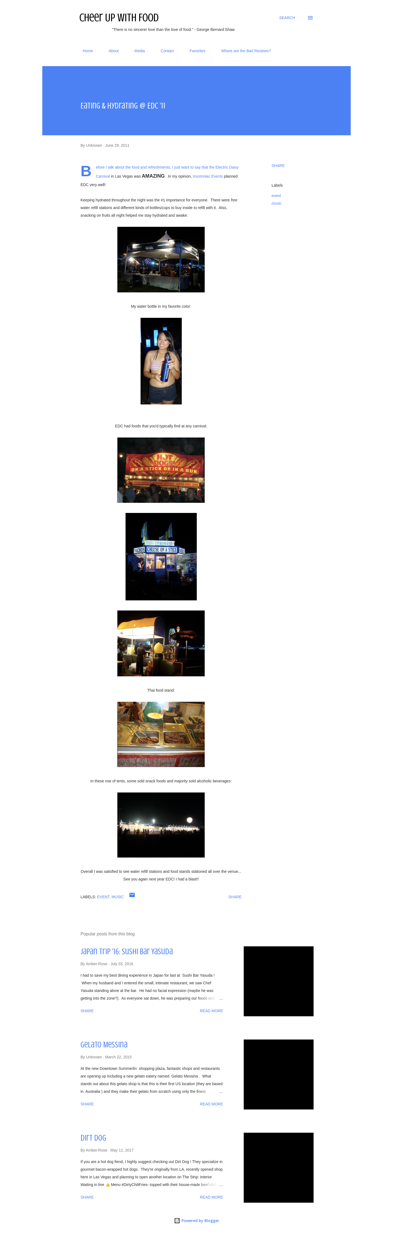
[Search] (287, 18)
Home (84, 51)
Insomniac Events (208, 176)
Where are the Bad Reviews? (242, 51)
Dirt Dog (93, 1138)
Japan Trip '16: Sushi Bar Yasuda (127, 951)
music (277, 203)
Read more (211, 1011)
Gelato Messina (104, 1044)
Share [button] (278, 165)
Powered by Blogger (196, 1220)
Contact (164, 51)
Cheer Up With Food (119, 17)
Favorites (194, 51)
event (276, 195)
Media (136, 51)
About (110, 51)
